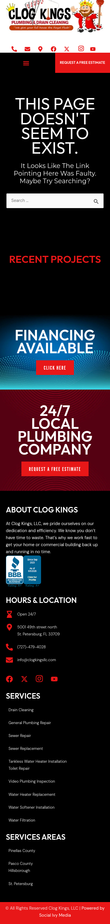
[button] (26, 63)
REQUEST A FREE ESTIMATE (82, 62)
